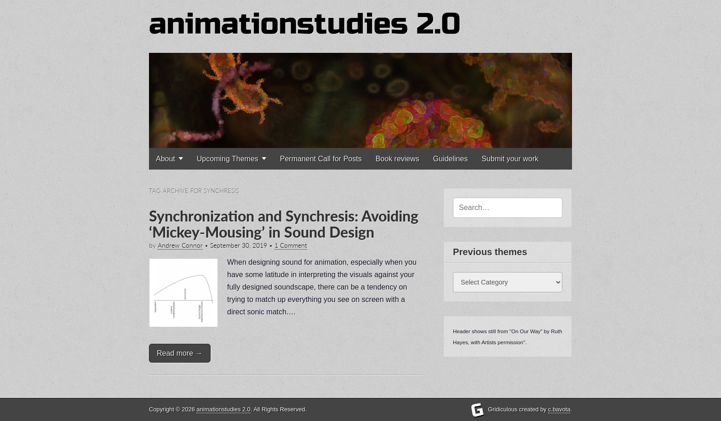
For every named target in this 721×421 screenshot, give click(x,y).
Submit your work (509, 159)
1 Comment (291, 245)
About (165, 159)
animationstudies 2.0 (305, 24)
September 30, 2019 (238, 245)
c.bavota (559, 409)
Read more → (180, 353)
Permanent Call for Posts (321, 159)
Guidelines (450, 159)
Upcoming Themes (227, 159)
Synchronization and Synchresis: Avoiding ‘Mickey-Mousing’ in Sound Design (283, 224)
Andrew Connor (180, 245)
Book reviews (397, 159)
